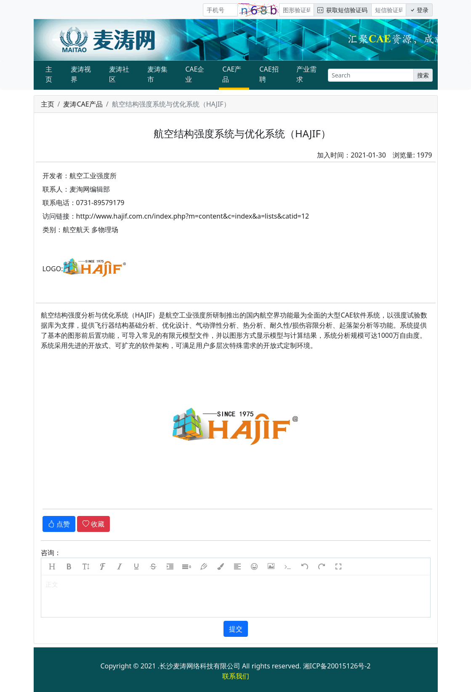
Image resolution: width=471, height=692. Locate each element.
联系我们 (235, 676)
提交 (235, 628)
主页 (48, 74)
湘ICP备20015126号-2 (337, 666)
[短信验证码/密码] (388, 9)
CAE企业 (194, 74)
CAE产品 (231, 74)
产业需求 (306, 74)
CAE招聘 (268, 74)
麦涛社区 (119, 74)
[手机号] (220, 9)
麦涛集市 (157, 74)
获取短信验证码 (342, 9)
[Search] (370, 75)
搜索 (423, 75)
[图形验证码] (296, 9)
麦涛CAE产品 (82, 104)
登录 (419, 9)
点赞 (59, 524)
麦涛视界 (81, 74)
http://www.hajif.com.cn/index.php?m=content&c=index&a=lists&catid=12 (192, 216)
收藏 (93, 524)
